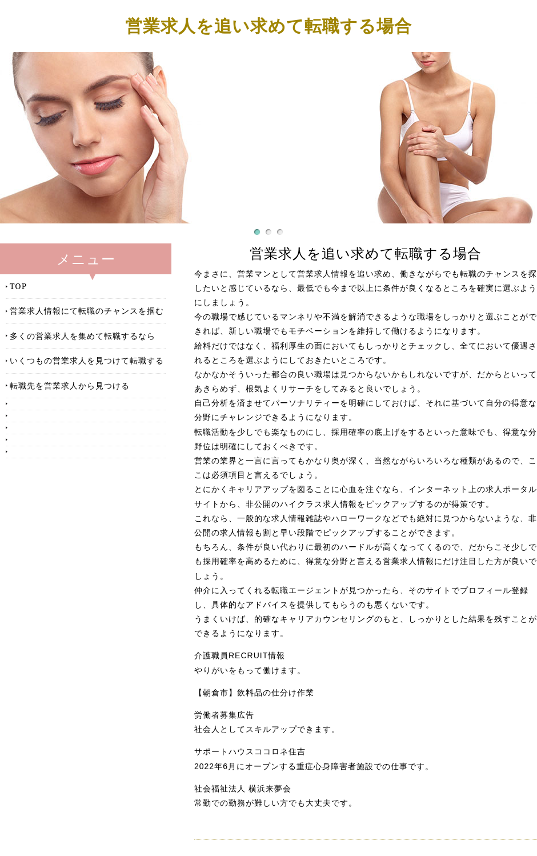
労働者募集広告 (224, 714)
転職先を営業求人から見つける (70, 385)
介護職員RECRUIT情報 (239, 655)
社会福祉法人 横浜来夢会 (242, 788)
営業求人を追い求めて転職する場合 (268, 25)
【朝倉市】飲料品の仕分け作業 (254, 692)
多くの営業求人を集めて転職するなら (82, 335)
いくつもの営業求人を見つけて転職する (87, 360)
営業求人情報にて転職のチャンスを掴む (87, 310)
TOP (18, 286)
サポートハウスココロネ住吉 (250, 751)
